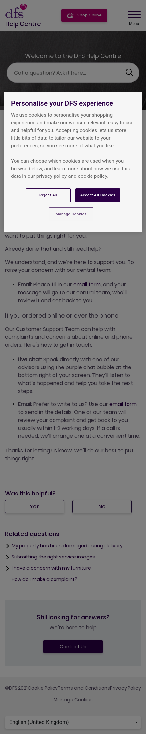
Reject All (48, 195)
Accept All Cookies (97, 195)
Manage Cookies (71, 214)
